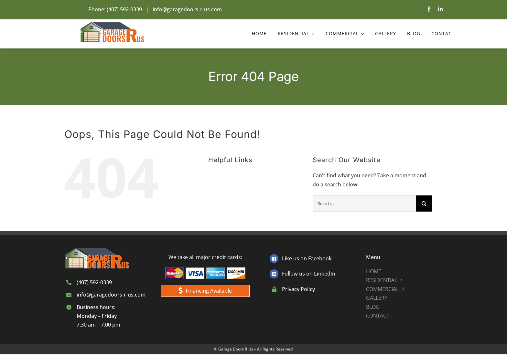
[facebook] (429, 9)
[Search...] (364, 203)
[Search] (424, 203)
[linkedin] (440, 9)
